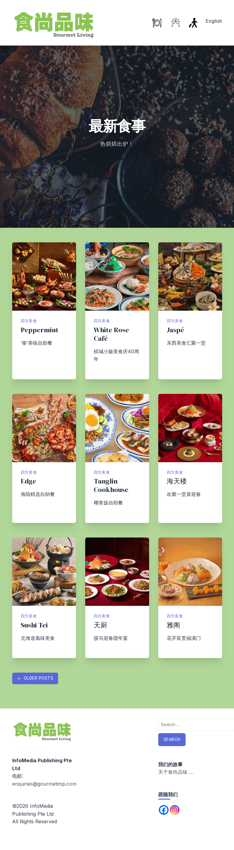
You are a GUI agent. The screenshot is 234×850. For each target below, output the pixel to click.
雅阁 (173, 625)
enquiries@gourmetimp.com (44, 784)
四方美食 (29, 321)
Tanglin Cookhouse (111, 485)
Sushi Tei (34, 625)
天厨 (100, 625)
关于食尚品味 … (175, 772)
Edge (28, 481)
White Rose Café (111, 334)
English (214, 21)
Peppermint (39, 330)
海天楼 (177, 481)
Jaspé (175, 330)
